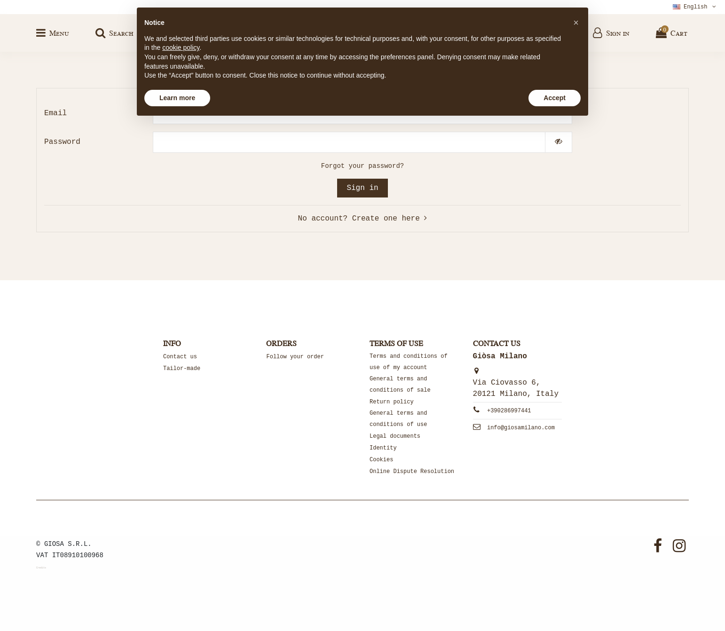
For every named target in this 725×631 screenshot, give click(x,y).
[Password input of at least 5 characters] (349, 142)
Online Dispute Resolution (412, 471)
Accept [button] (555, 98)
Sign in (362, 188)
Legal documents (395, 436)
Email (55, 113)
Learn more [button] (177, 98)
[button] (575, 22)
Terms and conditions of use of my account (409, 362)
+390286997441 (509, 411)
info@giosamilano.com (521, 428)
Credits (41, 568)
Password (62, 142)
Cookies (381, 460)
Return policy (392, 402)
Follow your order (294, 357)
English (695, 7)
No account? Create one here (362, 218)
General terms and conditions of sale (400, 385)
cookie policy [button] (180, 47)
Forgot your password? (362, 166)
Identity (383, 448)
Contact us (180, 357)
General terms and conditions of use (398, 419)
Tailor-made (181, 368)
